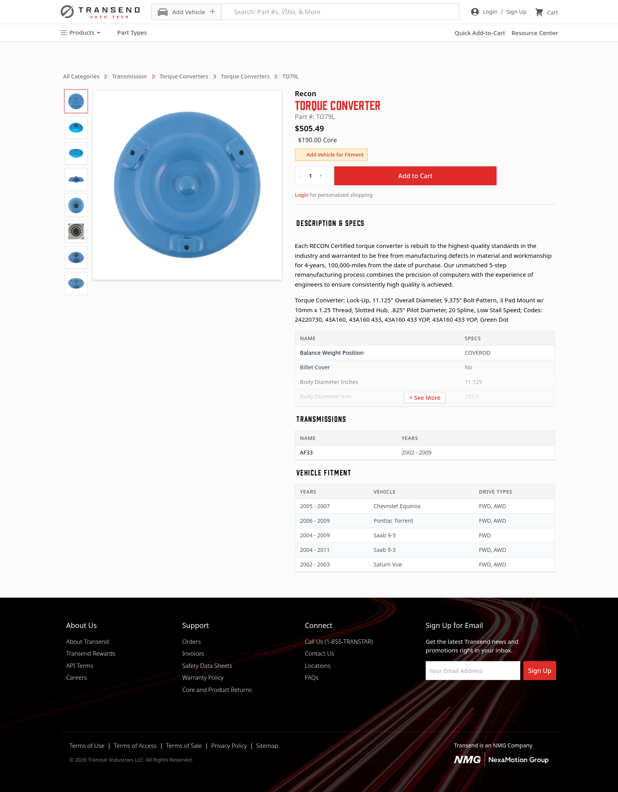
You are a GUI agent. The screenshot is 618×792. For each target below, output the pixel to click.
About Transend (87, 641)
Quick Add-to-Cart (479, 33)
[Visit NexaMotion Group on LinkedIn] (449, 699)
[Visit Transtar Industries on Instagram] (468, 699)
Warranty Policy (202, 677)
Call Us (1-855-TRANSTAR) (338, 641)
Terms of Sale (184, 745)
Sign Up (539, 670)
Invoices (193, 653)
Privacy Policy (229, 745)
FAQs (311, 677)
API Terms (79, 665)
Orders (191, 641)
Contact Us (319, 653)
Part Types (127, 32)
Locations (317, 665)
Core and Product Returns (217, 689)
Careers (76, 677)
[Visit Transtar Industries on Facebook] (429, 699)
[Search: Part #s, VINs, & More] (340, 12)
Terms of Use (86, 745)
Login (301, 194)
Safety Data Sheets (207, 665)
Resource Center (535, 33)
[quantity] (310, 175)
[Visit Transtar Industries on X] (488, 699)
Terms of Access (135, 745)
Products (80, 32)
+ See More (425, 397)
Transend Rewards (90, 653)
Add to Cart (415, 175)
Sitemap (267, 745)
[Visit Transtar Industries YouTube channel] (508, 699)
